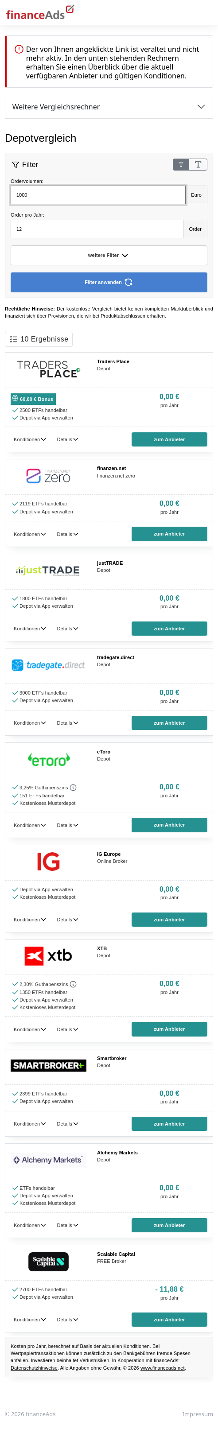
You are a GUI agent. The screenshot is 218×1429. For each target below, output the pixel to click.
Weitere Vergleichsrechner (56, 107)
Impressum (198, 1414)
